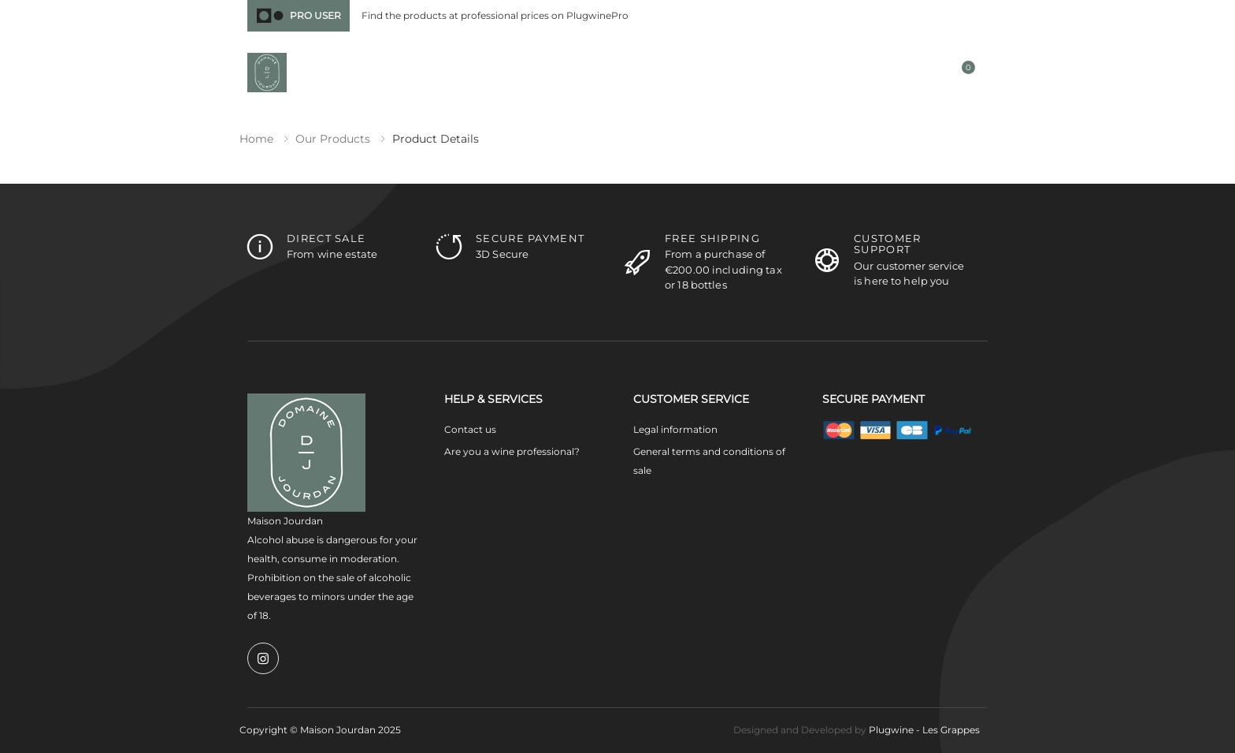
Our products (332, 139)
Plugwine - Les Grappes (924, 730)
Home (256, 139)
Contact (964, 15)
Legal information (675, 429)
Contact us (470, 429)
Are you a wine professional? (512, 451)
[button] (831, 74)
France (860, 16)
